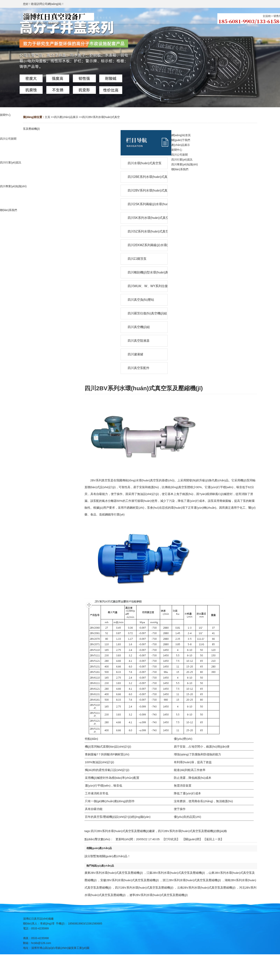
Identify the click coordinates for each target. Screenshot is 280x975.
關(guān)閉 (192, 839)
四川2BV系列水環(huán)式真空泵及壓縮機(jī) (144, 887)
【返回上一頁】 (213, 839)
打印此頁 (171, 839)
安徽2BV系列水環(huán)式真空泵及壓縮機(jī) (129, 880)
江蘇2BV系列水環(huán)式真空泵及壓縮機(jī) (176, 872)
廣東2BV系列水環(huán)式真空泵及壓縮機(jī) (113, 872)
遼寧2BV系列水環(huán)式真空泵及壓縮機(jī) (158, 895)
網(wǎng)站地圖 (140, 970)
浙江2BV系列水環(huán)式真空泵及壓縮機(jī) (192, 880)
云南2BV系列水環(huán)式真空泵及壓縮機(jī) (206, 887)
